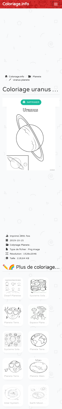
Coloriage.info (15, 4)
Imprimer (31, 102)
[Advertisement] (31, 43)
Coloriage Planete (19, 244)
